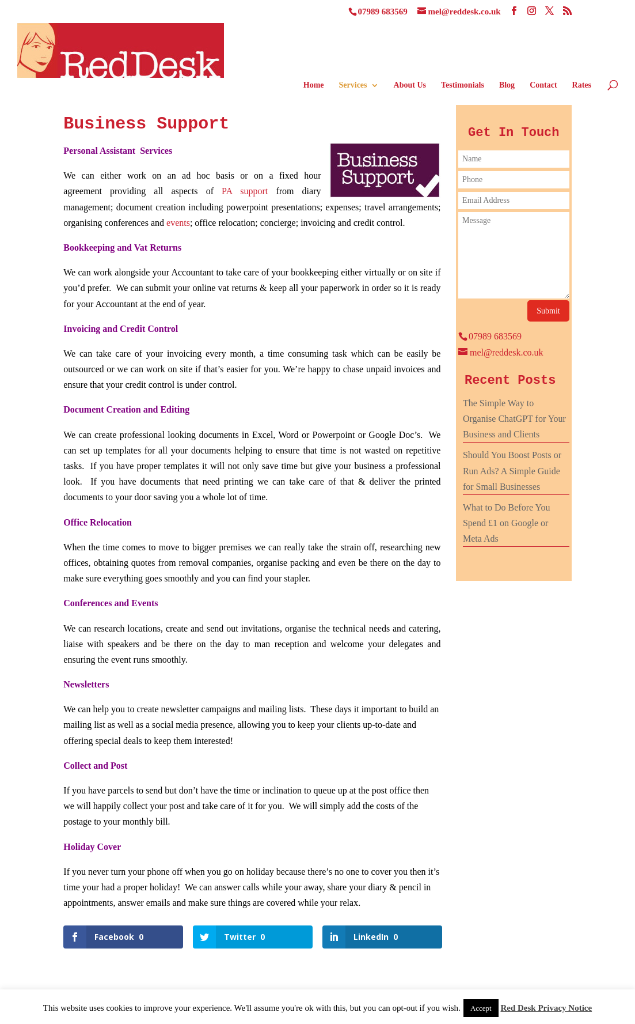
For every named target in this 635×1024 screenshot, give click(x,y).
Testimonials (462, 85)
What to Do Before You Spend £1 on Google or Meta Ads (506, 522)
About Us (410, 85)
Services (353, 85)
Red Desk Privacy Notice (546, 1007)
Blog (507, 85)
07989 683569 (383, 11)
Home (313, 85)
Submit (548, 311)
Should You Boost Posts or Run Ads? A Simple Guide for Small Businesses (512, 470)
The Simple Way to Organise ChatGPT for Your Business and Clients (514, 418)
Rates (581, 85)
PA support (245, 191)
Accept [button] (481, 1008)
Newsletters (86, 684)
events (178, 223)
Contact (543, 85)
